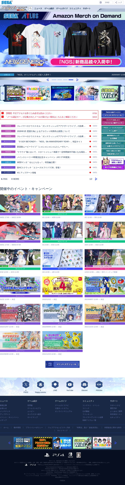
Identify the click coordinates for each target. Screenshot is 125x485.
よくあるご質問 (116, 411)
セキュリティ (115, 417)
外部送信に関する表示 (112, 427)
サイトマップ (62, 431)
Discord (84, 385)
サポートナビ (115, 405)
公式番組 (86, 411)
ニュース (38, 8)
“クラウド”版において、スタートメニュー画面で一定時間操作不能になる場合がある (49, 151)
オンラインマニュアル (63, 411)
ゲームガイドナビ (62, 405)
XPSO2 (26, 386)
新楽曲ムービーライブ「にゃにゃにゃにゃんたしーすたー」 (49, 146)
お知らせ (3, 408)
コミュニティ (75, 8)
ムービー (30, 411)
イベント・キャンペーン (9, 417)
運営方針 (113, 408)
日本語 (107, 2)
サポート (87, 8)
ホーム (6, 427)
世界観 (30, 405)
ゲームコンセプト (34, 408)
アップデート (5, 414)
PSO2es (99, 385)
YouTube (69, 385)
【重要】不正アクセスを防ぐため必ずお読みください (51, 113)
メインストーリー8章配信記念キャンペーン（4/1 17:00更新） (49, 157)
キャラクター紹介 (34, 414)
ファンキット (88, 414)
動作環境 (17, 427)
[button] (47, 79)
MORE (15, 179)
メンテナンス (5, 411)
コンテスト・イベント (91, 405)
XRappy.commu (40, 386)
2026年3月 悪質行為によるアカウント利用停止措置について (49, 131)
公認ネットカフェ (62, 408)
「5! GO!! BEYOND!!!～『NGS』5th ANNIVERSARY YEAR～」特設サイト (49, 141)
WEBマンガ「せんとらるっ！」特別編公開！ (49, 162)
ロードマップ (32, 417)
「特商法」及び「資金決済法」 (87, 427)
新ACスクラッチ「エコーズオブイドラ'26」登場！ (49, 167)
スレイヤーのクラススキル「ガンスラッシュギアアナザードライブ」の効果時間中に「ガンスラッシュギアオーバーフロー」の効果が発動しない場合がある (49, 136)
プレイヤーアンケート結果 (93, 417)
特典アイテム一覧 (89, 420)
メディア (3, 420)
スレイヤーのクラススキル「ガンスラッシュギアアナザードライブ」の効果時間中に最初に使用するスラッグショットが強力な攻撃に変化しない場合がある (49, 126)
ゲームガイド (62, 8)
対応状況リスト (116, 414)
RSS (4, 179)
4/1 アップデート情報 (49, 172)
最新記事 (3, 405)
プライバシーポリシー (34, 427)
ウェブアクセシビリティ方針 (59, 427)
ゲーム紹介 (49, 8)
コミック (86, 408)
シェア (120, 2)
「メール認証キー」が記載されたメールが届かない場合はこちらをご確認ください (51, 117)
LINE (55, 385)
